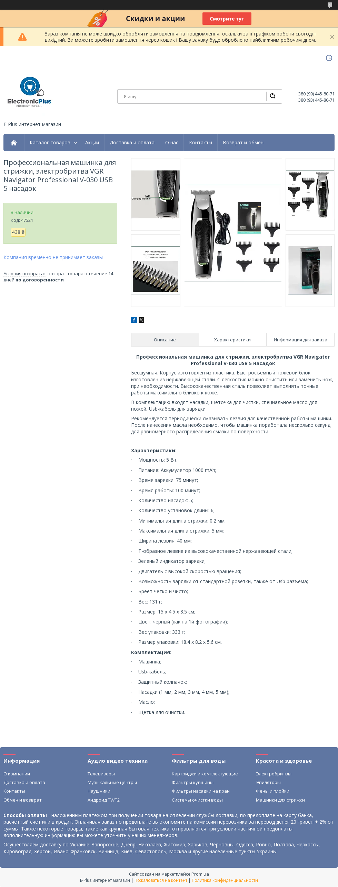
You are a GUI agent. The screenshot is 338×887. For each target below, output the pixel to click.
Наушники (99, 791)
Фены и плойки (272, 791)
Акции (92, 143)
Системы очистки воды (197, 800)
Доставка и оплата (132, 143)
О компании (16, 774)
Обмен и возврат (22, 800)
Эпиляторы (268, 782)
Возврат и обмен (243, 143)
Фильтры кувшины (192, 782)
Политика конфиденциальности (225, 880)
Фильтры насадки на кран (201, 791)
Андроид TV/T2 (104, 800)
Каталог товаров (50, 143)
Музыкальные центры (112, 782)
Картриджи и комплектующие (205, 774)
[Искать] (272, 96)
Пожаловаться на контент (161, 880)
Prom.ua (200, 874)
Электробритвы (273, 774)
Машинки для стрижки (280, 800)
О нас (171, 143)
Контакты (200, 143)
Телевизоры (101, 774)
